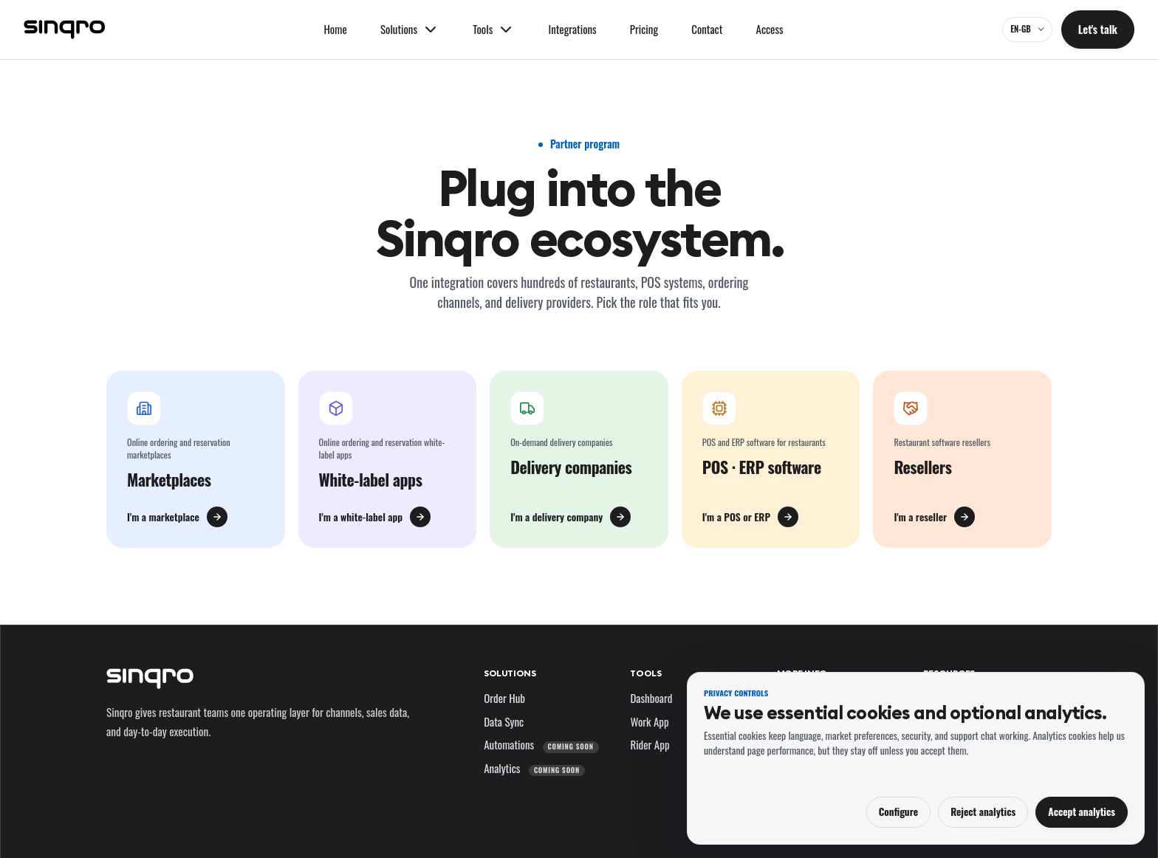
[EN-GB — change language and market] (1027, 29)
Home (334, 29)
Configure (898, 811)
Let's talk (1097, 29)
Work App (649, 721)
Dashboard (651, 698)
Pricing (644, 29)
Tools (645, 673)
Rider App (649, 744)
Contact (706, 29)
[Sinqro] (64, 29)
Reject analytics (982, 811)
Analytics (534, 768)
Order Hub (504, 698)
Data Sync (504, 721)
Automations (541, 744)
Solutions (509, 673)
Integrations (572, 29)
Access (770, 29)
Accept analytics (1081, 811)
